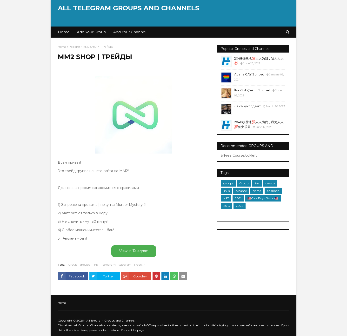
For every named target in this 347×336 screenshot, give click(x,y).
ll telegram (108, 264)
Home (62, 46)
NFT (226, 198)
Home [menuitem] (64, 32)
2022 (239, 206)
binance (241, 191)
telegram (125, 264)
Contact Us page (132, 330)
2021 (238, 198)
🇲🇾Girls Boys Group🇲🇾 (262, 198)
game (257, 191)
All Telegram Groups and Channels (128, 8)
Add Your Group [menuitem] (91, 32)
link (95, 264)
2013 (226, 206)
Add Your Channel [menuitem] (129, 32)
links (226, 191)
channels (273, 191)
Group (72, 264)
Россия (74, 46)
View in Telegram (133, 251)
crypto (270, 183)
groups (85, 264)
